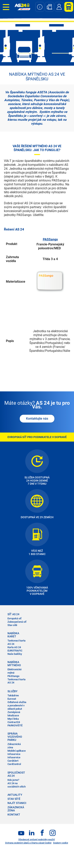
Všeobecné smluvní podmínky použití (36, 839)
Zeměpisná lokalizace (13, 714)
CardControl (14, 764)
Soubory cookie (60, 843)
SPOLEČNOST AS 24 (16, 774)
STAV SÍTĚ (13, 798)
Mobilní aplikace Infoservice (16, 752)
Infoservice (13, 757)
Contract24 (13, 722)
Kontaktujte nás (37, 418)
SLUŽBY (12, 691)
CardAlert (12, 760)
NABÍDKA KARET (13, 635)
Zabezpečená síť (16, 621)
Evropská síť (14, 618)
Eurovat (11, 698)
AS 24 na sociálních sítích (16, 785)
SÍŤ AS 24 (13, 614)
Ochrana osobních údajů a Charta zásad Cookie (28, 843)
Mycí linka (13, 718)
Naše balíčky (14, 653)
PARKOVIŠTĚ (14, 725)
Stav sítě (12, 625)
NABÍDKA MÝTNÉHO (14, 663)
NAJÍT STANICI (16, 803)
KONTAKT (13, 814)
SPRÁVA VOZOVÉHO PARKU (14, 736)
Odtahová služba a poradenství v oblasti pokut (16, 705)
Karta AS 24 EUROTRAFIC (14, 649)
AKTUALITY (14, 794)
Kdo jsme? (13, 779)
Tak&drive (13, 695)
